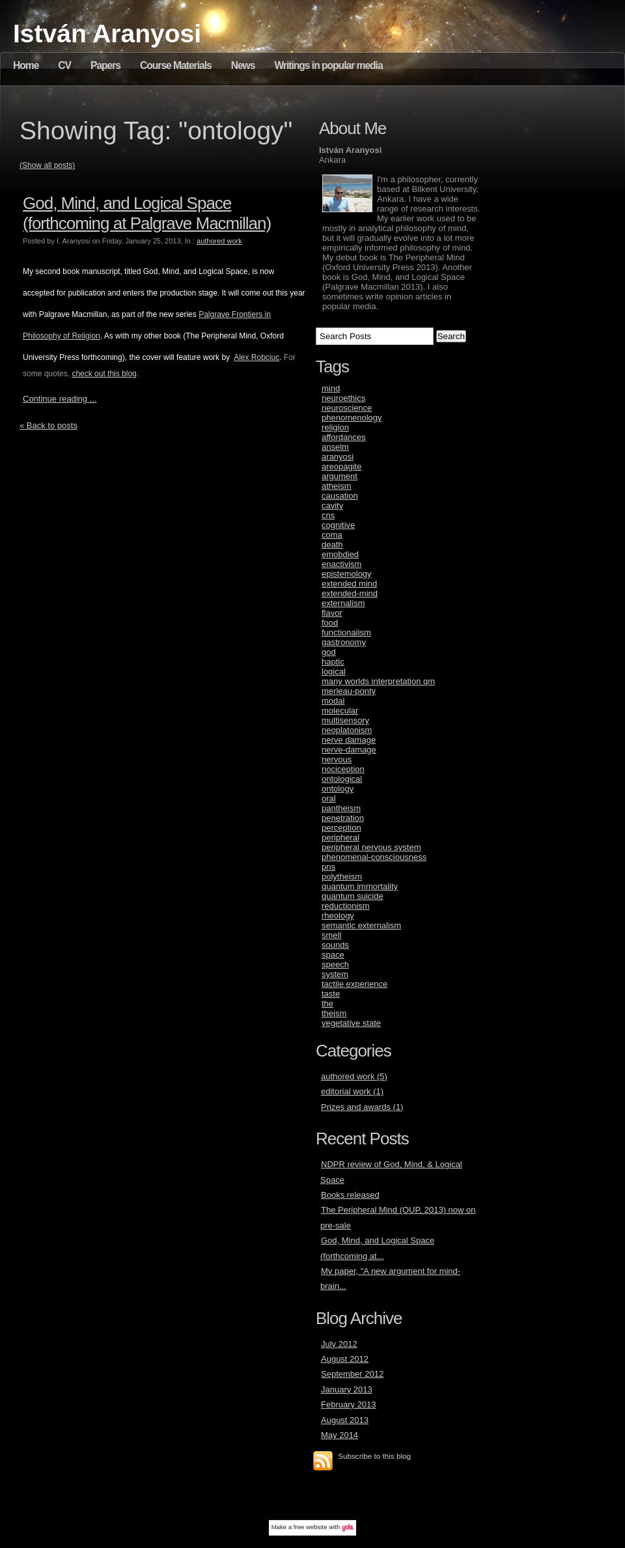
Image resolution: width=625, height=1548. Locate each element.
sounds (335, 945)
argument (339, 476)
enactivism (341, 564)
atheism (337, 486)
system (335, 974)
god (329, 652)
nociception (343, 769)
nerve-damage (349, 749)
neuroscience (347, 408)
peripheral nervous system (371, 847)
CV (64, 65)
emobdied (340, 554)
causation (340, 496)
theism (334, 1013)
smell (331, 935)
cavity (332, 505)
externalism (343, 603)
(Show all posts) (47, 165)
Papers (105, 65)
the (327, 1003)
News (243, 65)
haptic (333, 662)
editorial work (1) (352, 1091)
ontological (342, 779)
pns (328, 867)
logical (334, 671)
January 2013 (346, 1389)
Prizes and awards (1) (362, 1107)
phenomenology (352, 417)
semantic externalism (361, 925)
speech (335, 964)
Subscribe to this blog (374, 1456)
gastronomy (344, 642)
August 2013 (344, 1420)
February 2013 (348, 1404)
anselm (335, 447)
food (330, 623)
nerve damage (349, 740)
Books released (350, 1195)
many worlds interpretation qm (378, 681)
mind (331, 388)
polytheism (342, 876)
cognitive (338, 525)
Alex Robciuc (256, 357)
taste (331, 994)
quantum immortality (360, 886)
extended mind (349, 583)
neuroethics (343, 398)
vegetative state (351, 1023)
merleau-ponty (349, 691)
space (333, 955)
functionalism (346, 632)
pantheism (341, 808)
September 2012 (352, 1374)
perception (341, 828)
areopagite (341, 466)
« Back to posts (48, 425)
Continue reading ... (59, 399)
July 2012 (339, 1344)
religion (335, 427)
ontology (338, 789)
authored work (219, 241)
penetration (343, 818)
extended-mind (350, 593)
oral (329, 798)
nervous (337, 759)
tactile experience (354, 984)
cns (328, 515)
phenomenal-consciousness (374, 857)
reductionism (346, 906)
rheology (338, 915)
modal (333, 701)
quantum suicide (352, 896)
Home (25, 65)
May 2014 (339, 1435)
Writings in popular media (328, 65)
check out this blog (104, 373)
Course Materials (176, 65)
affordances (344, 437)
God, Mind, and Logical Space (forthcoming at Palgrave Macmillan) (147, 213)
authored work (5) (354, 1076)
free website (310, 1526)
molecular (340, 710)
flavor (332, 613)
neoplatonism (347, 730)
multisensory (345, 720)
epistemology (347, 574)
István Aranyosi (107, 34)
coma (332, 535)
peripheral (340, 837)
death (332, 544)
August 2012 (344, 1359)
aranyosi (338, 457)
